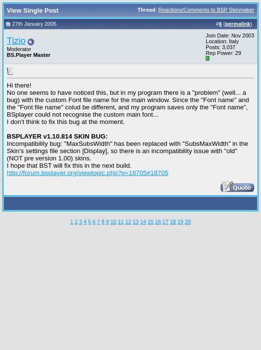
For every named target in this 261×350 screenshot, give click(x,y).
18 (173, 222)
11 (120, 222)
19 (180, 222)
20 (188, 222)
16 (158, 222)
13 (136, 222)
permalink (237, 24)
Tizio (16, 40)
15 (151, 222)
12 (128, 222)
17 (165, 222)
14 (143, 222)
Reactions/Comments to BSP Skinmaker (206, 10)
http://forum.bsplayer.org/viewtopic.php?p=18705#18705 (87, 172)
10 (113, 222)
